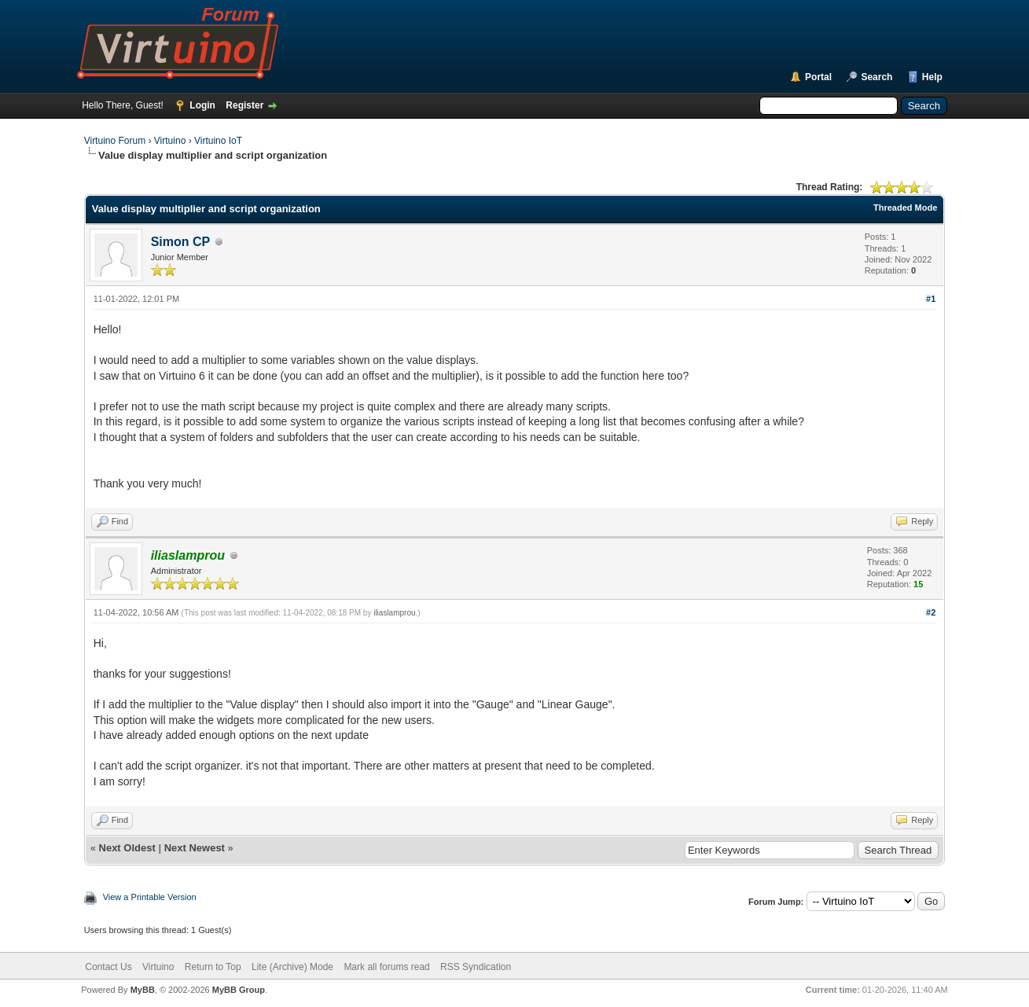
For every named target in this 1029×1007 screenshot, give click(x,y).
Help (932, 77)
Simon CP (181, 241)
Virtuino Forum (114, 140)
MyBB (142, 989)
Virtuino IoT (218, 140)
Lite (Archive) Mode (292, 966)
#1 (930, 298)
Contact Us (108, 966)
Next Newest (194, 848)
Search (876, 77)
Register (244, 105)
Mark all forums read (386, 966)
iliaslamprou (394, 612)
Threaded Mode (905, 207)
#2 (930, 612)
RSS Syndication (475, 966)
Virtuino (170, 140)
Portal (818, 77)
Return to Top (213, 966)
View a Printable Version (150, 897)
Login (202, 105)
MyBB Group (238, 989)
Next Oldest (127, 848)
